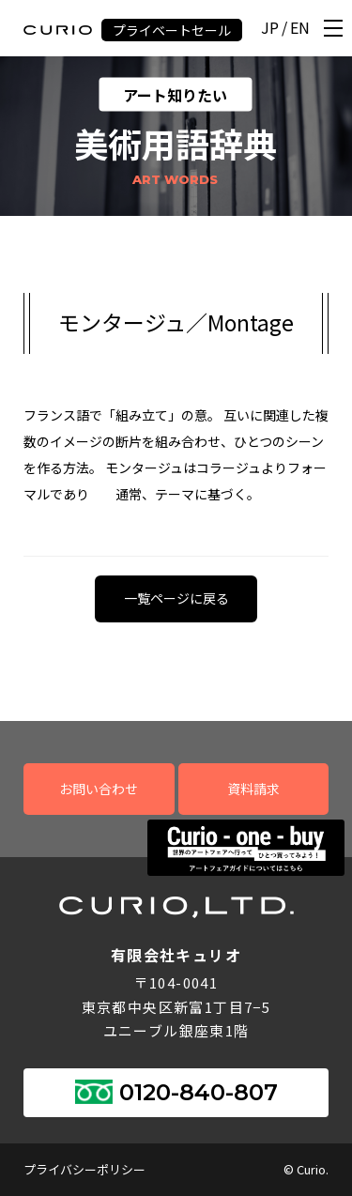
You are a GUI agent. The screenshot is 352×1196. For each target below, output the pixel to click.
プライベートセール (172, 30)
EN (300, 28)
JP (270, 28)
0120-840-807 (198, 1092)
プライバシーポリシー (84, 1169)
